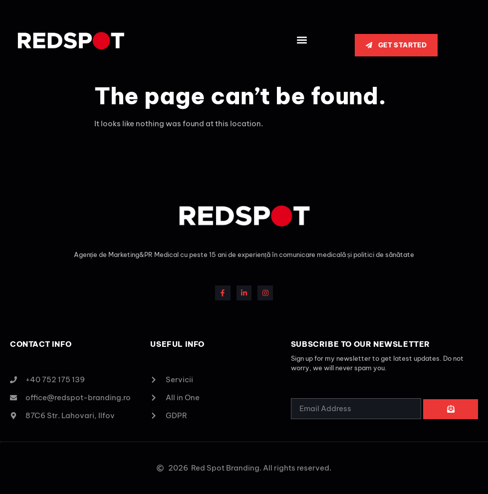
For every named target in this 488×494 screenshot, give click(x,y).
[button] (301, 40)
